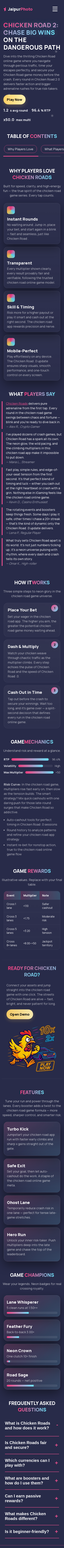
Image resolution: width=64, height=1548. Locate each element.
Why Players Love (20, 149)
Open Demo (20, 1016)
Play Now (14, 99)
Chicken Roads (17, 403)
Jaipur (18, 9)
